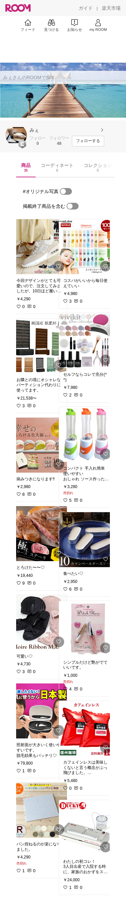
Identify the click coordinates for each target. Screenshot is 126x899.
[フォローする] (88, 141)
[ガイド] (86, 8)
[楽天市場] (111, 8)
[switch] (66, 191)
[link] (39, 246)
